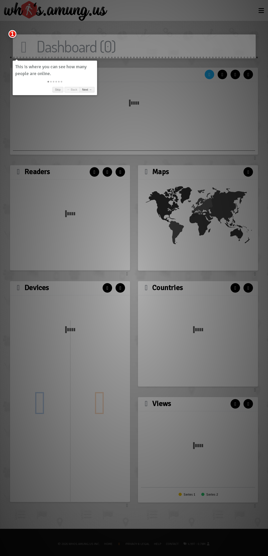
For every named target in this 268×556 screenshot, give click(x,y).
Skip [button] (57, 89)
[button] (48, 81)
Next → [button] (87, 89)
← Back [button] (72, 89)
